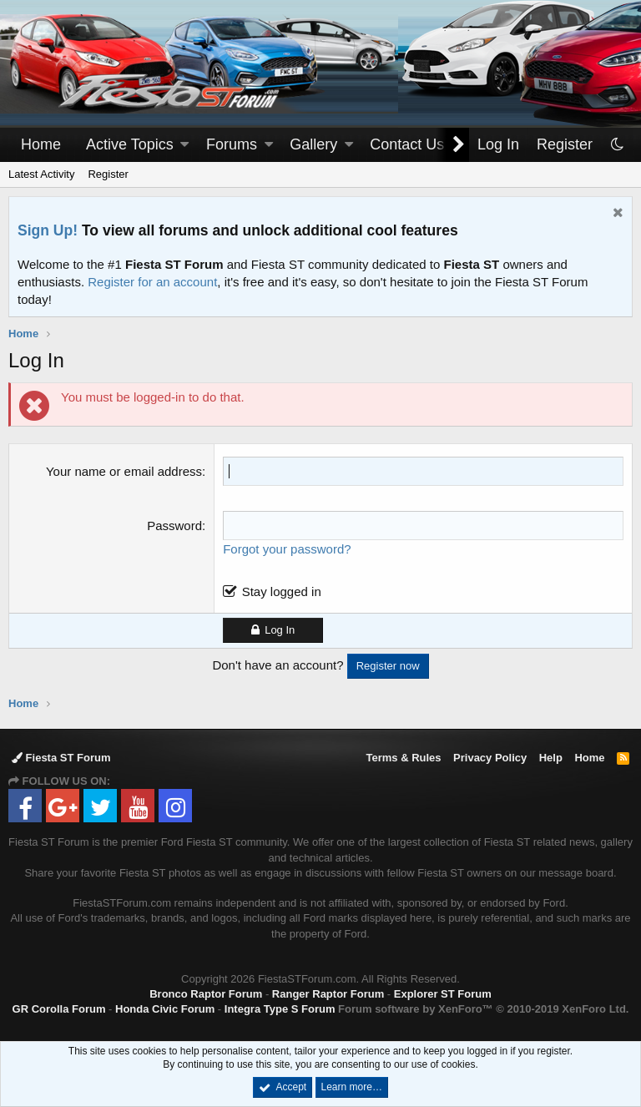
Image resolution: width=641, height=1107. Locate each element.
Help (551, 757)
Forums (231, 144)
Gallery (313, 144)
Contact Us (407, 144)
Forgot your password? (287, 549)
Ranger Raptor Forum (328, 994)
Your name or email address (124, 471)
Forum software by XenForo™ (483, 1009)
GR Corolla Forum (59, 1009)
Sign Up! (48, 230)
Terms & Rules (403, 757)
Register (108, 174)
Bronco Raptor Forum (205, 994)
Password (174, 525)
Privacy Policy (490, 757)
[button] (184, 145)
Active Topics (130, 144)
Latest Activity (41, 174)
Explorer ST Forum (443, 994)
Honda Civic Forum (165, 1009)
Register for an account (152, 282)
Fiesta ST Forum (61, 757)
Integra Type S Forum (280, 1009)
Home (41, 144)
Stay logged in (281, 591)
